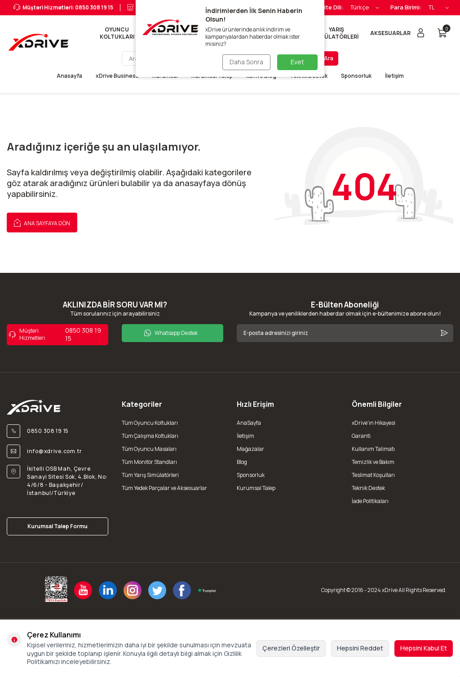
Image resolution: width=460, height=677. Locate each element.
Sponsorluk (356, 76)
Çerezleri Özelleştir (291, 648)
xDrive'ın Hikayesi (373, 423)
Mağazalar (250, 449)
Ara (328, 58)
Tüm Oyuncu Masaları (149, 449)
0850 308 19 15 (55, 334)
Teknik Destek (368, 488)
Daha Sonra (246, 62)
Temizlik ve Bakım (373, 462)
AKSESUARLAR (390, 33)
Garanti (361, 436)
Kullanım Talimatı (373, 449)
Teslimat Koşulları (373, 475)
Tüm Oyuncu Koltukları (150, 423)
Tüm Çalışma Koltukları (150, 436)
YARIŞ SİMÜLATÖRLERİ (336, 33)
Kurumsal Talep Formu (57, 526)
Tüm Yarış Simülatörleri (150, 475)
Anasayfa (69, 76)
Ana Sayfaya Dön (42, 222)
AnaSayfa (249, 423)
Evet (297, 62)
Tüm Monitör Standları (149, 462)
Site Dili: (332, 7)
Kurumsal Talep (256, 488)
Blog (242, 462)
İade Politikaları (370, 501)
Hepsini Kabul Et (423, 648)
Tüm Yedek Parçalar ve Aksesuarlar (164, 488)
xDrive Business (117, 76)
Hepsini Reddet (360, 648)
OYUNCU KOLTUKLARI (117, 33)
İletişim (394, 76)
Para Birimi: (406, 7)
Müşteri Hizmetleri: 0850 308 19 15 (63, 7)
